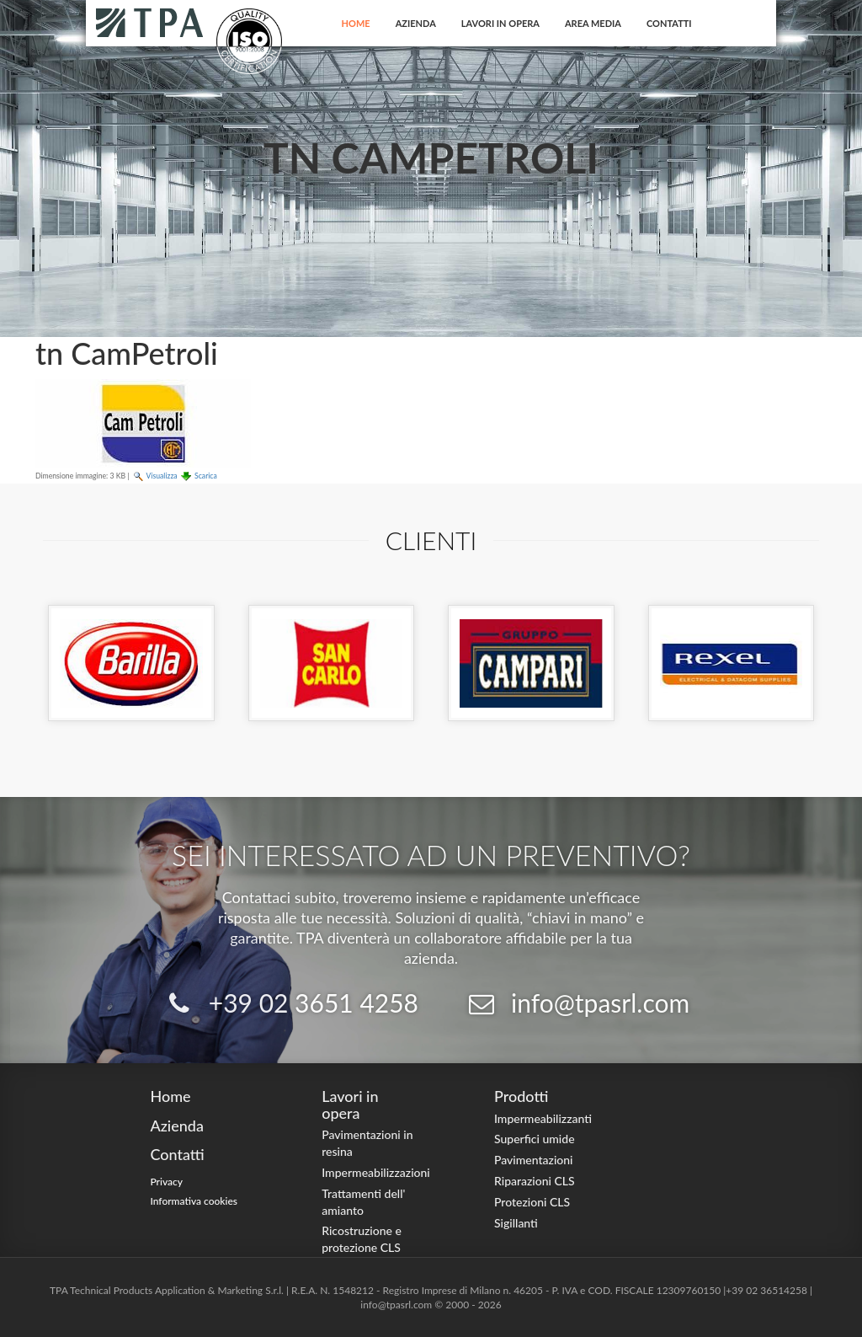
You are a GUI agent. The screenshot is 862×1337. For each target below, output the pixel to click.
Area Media (593, 23)
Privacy (166, 1181)
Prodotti (521, 1096)
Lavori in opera (500, 23)
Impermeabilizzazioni (376, 1172)
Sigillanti (516, 1223)
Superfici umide (534, 1138)
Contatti (669, 23)
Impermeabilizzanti (543, 1118)
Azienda (416, 23)
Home (356, 23)
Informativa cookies (193, 1201)
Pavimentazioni (533, 1159)
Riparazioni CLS (534, 1181)
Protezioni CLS (532, 1202)
